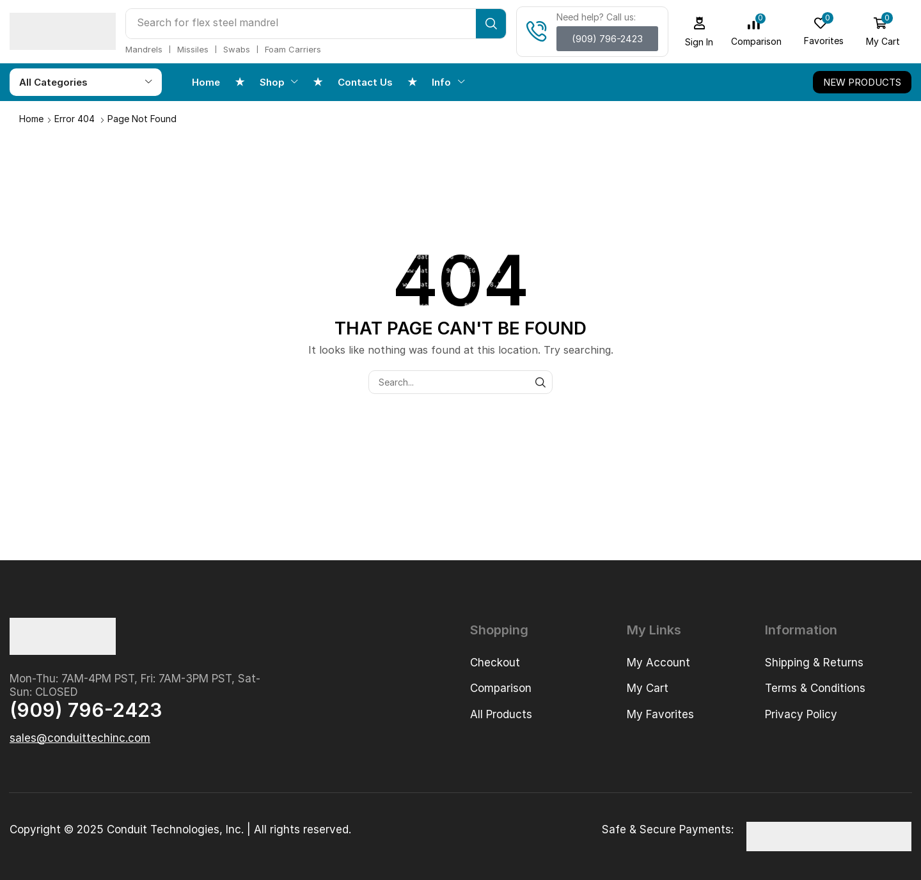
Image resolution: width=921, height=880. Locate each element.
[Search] (491, 23)
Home (31, 118)
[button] (607, 38)
